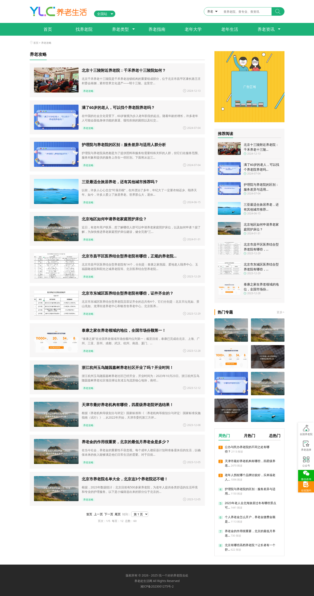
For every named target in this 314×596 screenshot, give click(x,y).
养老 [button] (210, 11)
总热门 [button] (274, 435)
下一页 (109, 514)
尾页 (118, 514)
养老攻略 (46, 43)
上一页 (99, 514)
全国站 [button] (102, 13)
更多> (280, 312)
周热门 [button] (224, 435)
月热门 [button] (249, 435)
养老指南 (156, 29)
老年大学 (193, 29)
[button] (278, 11)
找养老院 (84, 29)
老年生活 (229, 29)
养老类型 (120, 29)
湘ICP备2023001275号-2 (157, 586)
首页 (48, 29)
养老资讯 (266, 29)
